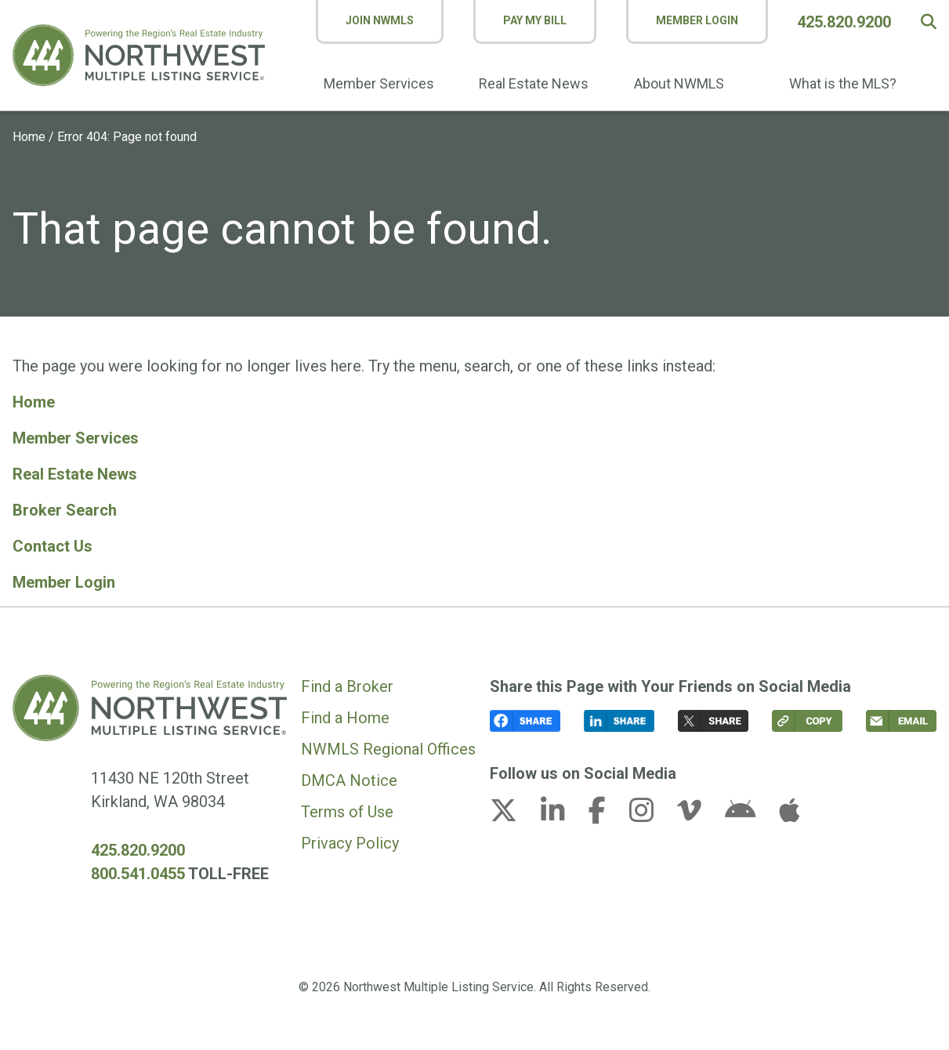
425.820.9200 (844, 22)
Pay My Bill (535, 20)
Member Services (379, 83)
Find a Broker (347, 686)
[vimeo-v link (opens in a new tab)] (699, 815)
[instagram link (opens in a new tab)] (651, 815)
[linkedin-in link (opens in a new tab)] (563, 815)
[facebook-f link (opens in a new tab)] (607, 815)
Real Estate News (534, 83)
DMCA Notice (349, 780)
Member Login (697, 20)
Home (29, 136)
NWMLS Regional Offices (388, 749)
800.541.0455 (138, 873)
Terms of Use (347, 811)
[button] (928, 22)
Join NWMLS (380, 20)
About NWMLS (679, 83)
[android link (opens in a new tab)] (750, 815)
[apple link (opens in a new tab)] (789, 815)
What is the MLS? (842, 83)
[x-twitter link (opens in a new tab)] (513, 815)
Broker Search (65, 510)
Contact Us (52, 546)
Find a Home (345, 717)
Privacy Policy (350, 843)
